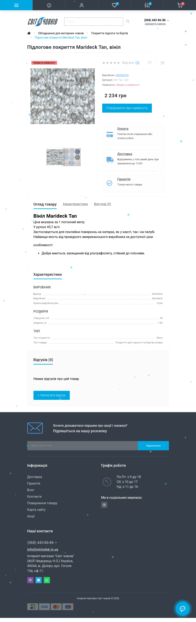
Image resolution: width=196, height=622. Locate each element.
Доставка (124, 154)
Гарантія (124, 179)
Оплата (122, 129)
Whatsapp (47, 580)
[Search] (127, 21)
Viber (30, 580)
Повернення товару (42, 503)
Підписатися (153, 445)
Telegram (38, 580)
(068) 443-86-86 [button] (42, 542)
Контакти (34, 497)
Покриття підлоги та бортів (109, 33)
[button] (81, 5)
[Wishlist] (149, 63)
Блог (30, 490)
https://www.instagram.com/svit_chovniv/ (104, 504)
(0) (137, 63)
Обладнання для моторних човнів (61, 33)
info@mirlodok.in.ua (42, 549)
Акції (31, 516)
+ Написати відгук (52, 395)
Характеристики (75, 204)
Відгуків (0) (102, 204)
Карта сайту (36, 510)
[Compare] (162, 63)
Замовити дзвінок (155, 23)
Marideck (122, 75)
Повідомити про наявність (127, 108)
